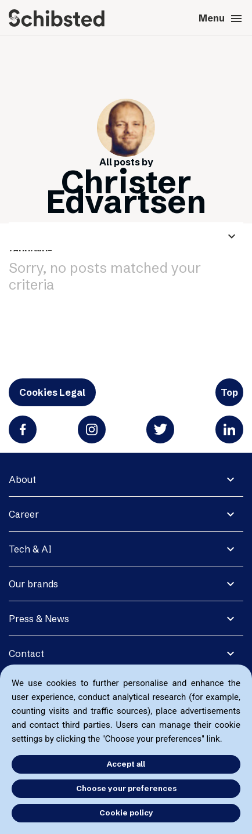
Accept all (126, 763)
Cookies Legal (52, 392)
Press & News (39, 618)
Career (24, 514)
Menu (221, 19)
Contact (26, 653)
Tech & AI (30, 549)
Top (229, 392)
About (22, 479)
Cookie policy (126, 812)
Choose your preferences (126, 788)
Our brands (33, 584)
